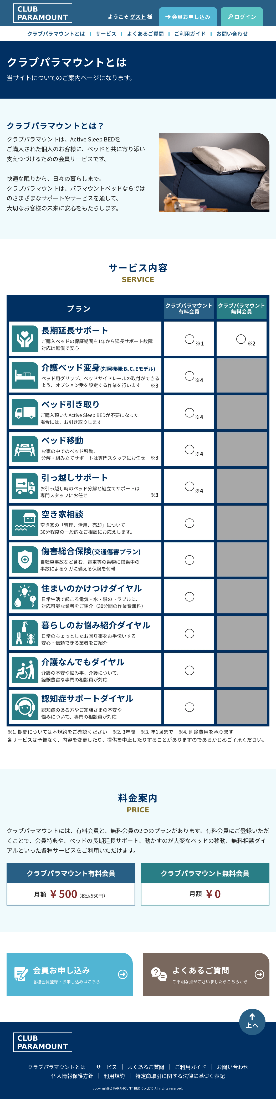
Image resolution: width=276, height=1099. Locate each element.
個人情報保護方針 (72, 1076)
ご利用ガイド (190, 33)
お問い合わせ (232, 33)
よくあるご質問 (145, 33)
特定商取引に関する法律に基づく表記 (180, 1076)
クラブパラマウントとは (56, 33)
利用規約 (114, 1076)
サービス (105, 33)
